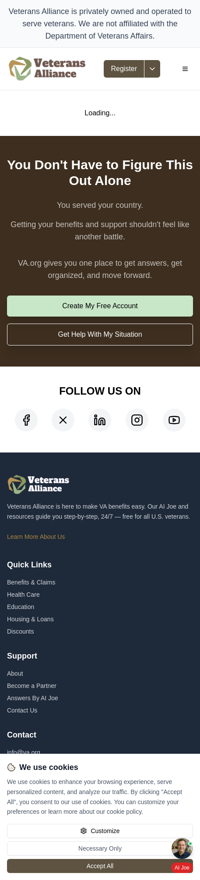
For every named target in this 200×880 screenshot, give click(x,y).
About (15, 673)
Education (20, 606)
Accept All (100, 865)
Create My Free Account (100, 306)
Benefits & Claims (31, 582)
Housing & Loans (30, 619)
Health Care (23, 594)
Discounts (20, 631)
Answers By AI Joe (32, 698)
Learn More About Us (36, 536)
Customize (99, 830)
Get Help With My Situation (100, 334)
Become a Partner (31, 685)
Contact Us (22, 710)
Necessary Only (100, 848)
